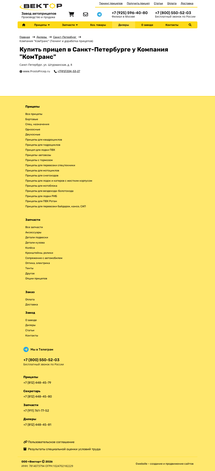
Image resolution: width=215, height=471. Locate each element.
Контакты (172, 25)
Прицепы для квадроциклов (43, 139)
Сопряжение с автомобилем (43, 258)
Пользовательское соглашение (48, 442)
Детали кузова (35, 242)
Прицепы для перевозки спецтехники (50, 165)
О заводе (147, 25)
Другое (30, 273)
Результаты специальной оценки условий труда (62, 449)
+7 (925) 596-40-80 (130, 13)
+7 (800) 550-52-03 (173, 13)
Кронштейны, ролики (39, 252)
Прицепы (42, 25)
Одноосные (32, 129)
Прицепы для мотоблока (41, 185)
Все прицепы (33, 114)
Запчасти (70, 25)
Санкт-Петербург (65, 37)
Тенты (29, 268)
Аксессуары (33, 232)
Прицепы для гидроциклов (42, 145)
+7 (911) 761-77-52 (36, 410)
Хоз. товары (98, 25)
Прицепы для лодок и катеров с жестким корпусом (58, 180)
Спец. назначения (37, 124)
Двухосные (32, 134)
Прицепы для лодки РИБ (41, 196)
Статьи (158, 3)
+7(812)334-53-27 (68, 71)
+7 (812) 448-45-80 (37, 396)
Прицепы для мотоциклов (42, 170)
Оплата (172, 3)
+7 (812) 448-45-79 (37, 382)
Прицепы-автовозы (38, 155)
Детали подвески (36, 237)
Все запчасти (34, 227)
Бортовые (31, 119)
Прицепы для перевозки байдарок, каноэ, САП (55, 206)
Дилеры (123, 25)
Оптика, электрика (37, 263)
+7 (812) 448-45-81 (37, 424)
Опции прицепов (36, 278)
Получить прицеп (138, 3)
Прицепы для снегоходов (41, 175)
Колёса (30, 247)
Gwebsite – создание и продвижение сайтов (165, 463)
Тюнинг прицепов (111, 3)
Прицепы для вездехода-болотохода (49, 191)
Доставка (187, 3)
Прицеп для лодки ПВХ (40, 150)
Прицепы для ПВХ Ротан (41, 201)
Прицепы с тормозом (39, 160)
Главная (25, 37)
